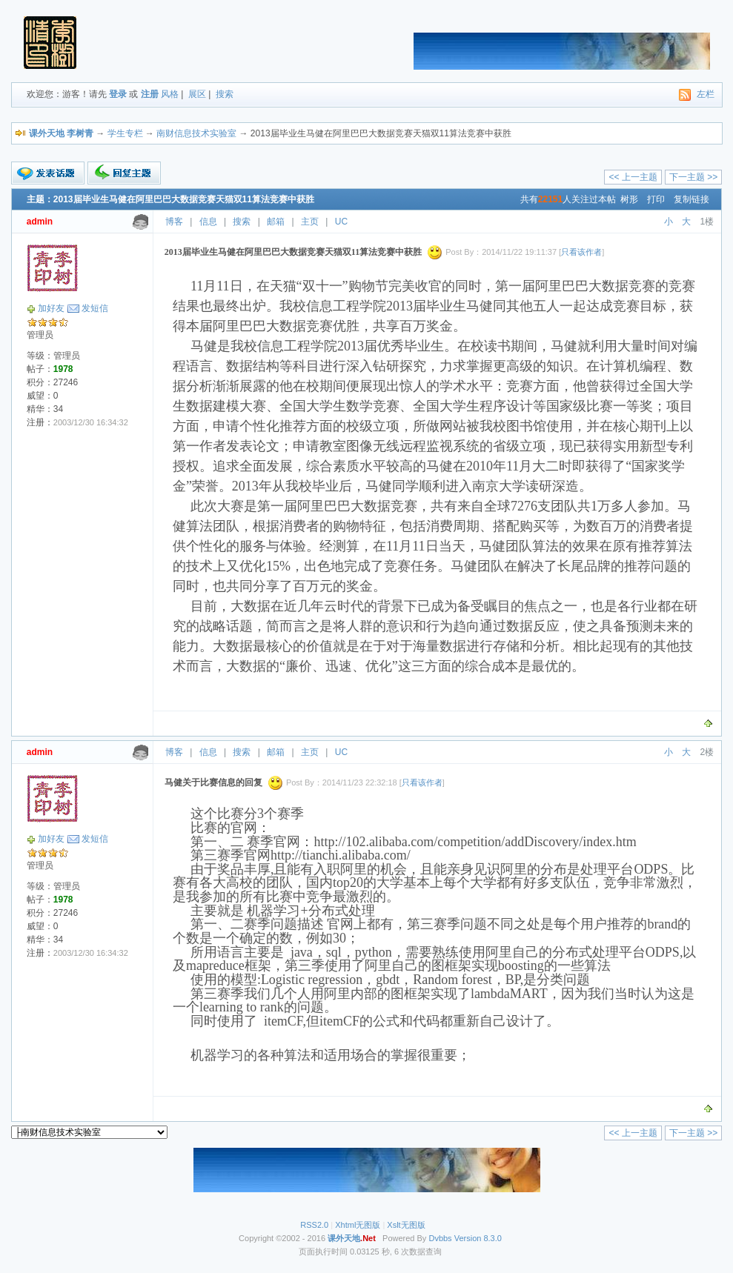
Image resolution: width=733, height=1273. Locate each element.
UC (341, 221)
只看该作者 (581, 251)
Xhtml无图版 (357, 1224)
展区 (197, 94)
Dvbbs (439, 1238)
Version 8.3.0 (478, 1238)
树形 (629, 199)
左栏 (705, 94)
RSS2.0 (314, 1224)
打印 (656, 199)
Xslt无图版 (406, 1224)
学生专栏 (125, 133)
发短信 (95, 308)
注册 (150, 94)
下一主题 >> (693, 177)
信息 (208, 221)
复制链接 (691, 199)
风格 (170, 94)
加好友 (51, 308)
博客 (174, 221)
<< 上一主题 (632, 177)
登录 (118, 94)
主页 (310, 221)
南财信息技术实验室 (196, 133)
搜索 (224, 94)
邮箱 (276, 221)
